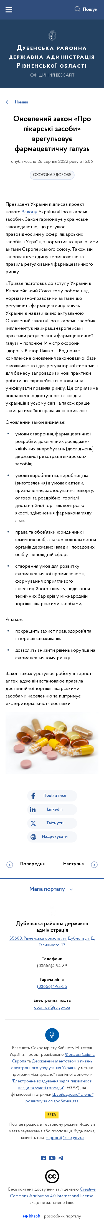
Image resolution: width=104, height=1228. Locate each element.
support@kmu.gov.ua (65, 1138)
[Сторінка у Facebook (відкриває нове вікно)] (43, 1158)
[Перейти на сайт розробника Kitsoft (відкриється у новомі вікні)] (32, 1216)
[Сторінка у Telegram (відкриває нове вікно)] (60, 1158)
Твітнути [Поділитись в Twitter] (55, 823)
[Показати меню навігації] (9, 9)
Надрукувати (55, 836)
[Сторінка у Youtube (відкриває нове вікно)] (52, 1158)
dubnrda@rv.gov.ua (52, 1007)
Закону (30, 212)
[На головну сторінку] (52, 52)
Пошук (90, 9)
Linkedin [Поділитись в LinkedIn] (55, 809)
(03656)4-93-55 (52, 987)
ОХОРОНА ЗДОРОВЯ (52, 175)
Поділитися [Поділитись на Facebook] (55, 795)
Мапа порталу (47, 889)
